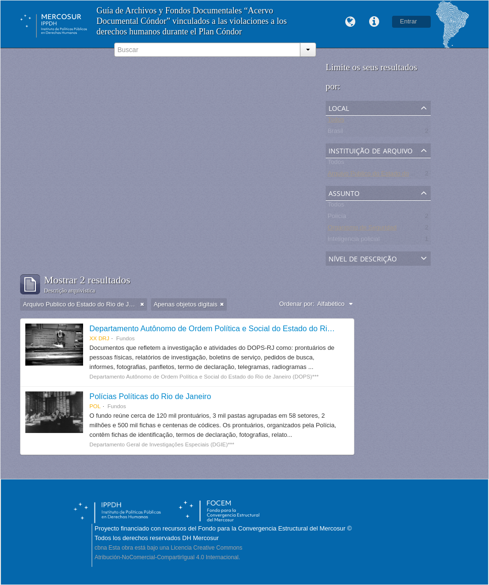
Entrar (408, 21)
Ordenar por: (297, 303)
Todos (336, 121)
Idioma (350, 22)
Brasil (335, 132)
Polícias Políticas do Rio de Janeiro (150, 396)
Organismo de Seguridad (362, 229)
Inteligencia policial (354, 240)
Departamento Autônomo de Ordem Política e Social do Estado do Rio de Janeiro (229, 328)
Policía (337, 217)
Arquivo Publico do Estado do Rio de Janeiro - (391, 175)
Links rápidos (374, 22)
